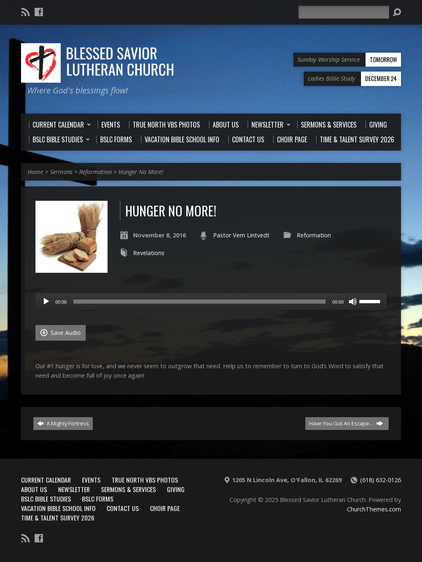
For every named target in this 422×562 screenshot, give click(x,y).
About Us (34, 489)
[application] (211, 301)
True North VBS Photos (145, 480)
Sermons (61, 172)
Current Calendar (46, 480)
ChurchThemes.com (374, 509)
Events (91, 480)
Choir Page (165, 508)
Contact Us (123, 508)
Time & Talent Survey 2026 (57, 518)
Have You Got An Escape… (346, 423)
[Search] (343, 12)
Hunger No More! (140, 172)
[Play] (46, 301)
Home (35, 172)
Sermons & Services (128, 489)
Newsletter (74, 489)
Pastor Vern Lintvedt (241, 235)
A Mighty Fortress (63, 423)
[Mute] (353, 301)
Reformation (95, 172)
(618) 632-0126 (380, 480)
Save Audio (60, 333)
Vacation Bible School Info (58, 508)
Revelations (148, 253)
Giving (176, 489)
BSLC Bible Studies (46, 499)
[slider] (199, 302)
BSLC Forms (97, 499)
